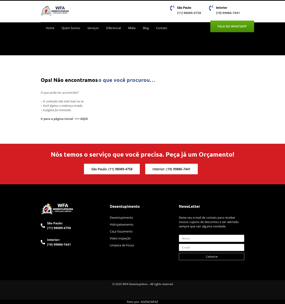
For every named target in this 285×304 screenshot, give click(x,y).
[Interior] (211, 8)
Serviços (93, 28)
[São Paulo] (172, 8)
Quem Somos (71, 28)
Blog (146, 28)
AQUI (84, 119)
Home (50, 28)
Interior (221, 7)
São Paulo (184, 7)
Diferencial (113, 28)
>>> (77, 119)
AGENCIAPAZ (149, 302)
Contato (161, 28)
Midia (132, 28)
